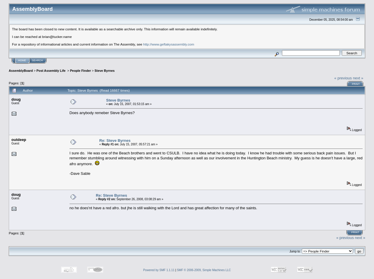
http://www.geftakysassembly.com (168, 44)
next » (358, 78)
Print (356, 84)
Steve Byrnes (105, 70)
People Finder (80, 70)
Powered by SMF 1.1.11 (158, 270)
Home (22, 60)
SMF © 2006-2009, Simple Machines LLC (204, 270)
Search (37, 60)
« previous (343, 78)
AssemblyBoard (21, 70)
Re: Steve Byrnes (115, 140)
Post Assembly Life (52, 70)
